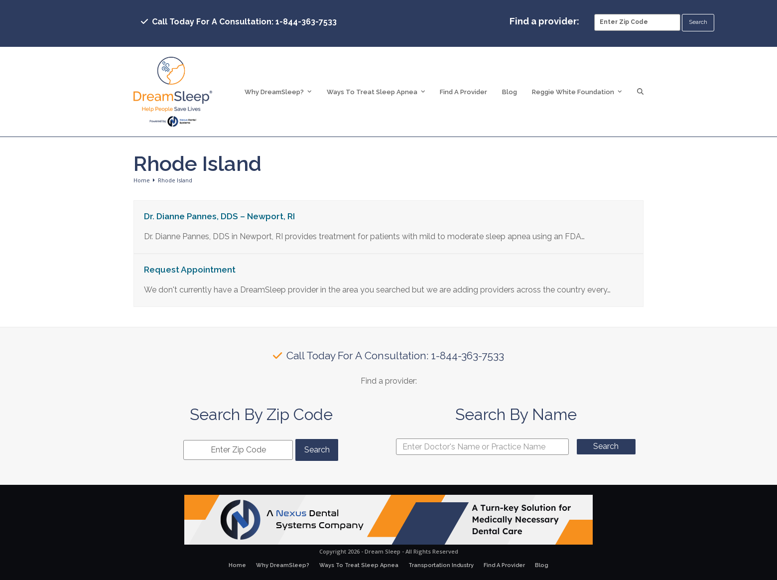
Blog (541, 565)
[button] (640, 91)
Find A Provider (504, 565)
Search (606, 446)
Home (237, 565)
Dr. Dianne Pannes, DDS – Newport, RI (219, 216)
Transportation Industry (441, 565)
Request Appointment (190, 270)
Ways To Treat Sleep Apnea (358, 565)
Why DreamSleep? (282, 565)
